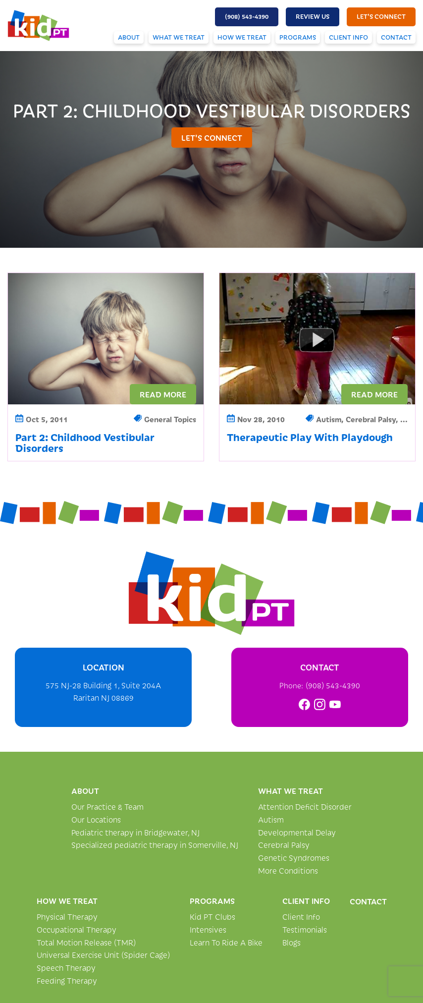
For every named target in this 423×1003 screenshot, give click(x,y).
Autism (271, 819)
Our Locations (96, 819)
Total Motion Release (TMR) (86, 942)
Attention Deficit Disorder (305, 806)
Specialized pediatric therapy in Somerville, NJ (154, 844)
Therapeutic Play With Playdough (310, 437)
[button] (246, 16)
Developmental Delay (297, 832)
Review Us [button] (312, 16)
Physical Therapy (67, 916)
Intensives (208, 929)
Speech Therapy (66, 967)
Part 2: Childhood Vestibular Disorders (85, 442)
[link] (304, 704)
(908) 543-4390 (333, 685)
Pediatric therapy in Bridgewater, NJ (135, 832)
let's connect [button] (381, 16)
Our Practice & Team (107, 806)
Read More (163, 394)
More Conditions (288, 870)
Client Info (348, 37)
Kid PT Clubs (212, 916)
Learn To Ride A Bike (226, 942)
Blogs (291, 942)
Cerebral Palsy (284, 844)
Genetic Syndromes (293, 857)
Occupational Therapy (76, 929)
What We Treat (179, 37)
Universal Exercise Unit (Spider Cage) (103, 954)
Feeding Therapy (67, 980)
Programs (297, 37)
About (129, 37)
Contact (396, 37)
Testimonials (304, 929)
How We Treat (241, 37)
